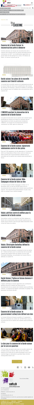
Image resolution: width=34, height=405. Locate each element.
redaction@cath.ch (10, 391)
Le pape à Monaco (4, 12)
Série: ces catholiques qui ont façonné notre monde (12, 14)
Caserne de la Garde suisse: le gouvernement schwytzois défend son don (17, 313)
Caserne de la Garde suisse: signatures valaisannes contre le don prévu (15, 147)
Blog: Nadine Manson (5, 8)
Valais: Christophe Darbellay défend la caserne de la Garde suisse (15, 245)
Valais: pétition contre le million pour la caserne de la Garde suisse (16, 214)
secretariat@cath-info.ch (7, 395)
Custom (22, 404)
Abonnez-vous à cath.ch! (7, 404)
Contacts (20, 401)
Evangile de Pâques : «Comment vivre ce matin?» (11, 10)
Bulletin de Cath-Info (11, 397)
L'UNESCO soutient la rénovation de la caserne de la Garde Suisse (15, 113)
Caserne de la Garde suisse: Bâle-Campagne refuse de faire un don (13, 180)
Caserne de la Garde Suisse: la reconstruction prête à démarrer (13, 46)
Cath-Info (13, 401)
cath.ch (4, 401)
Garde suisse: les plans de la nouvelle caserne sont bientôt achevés (15, 80)
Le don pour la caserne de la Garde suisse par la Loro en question (16, 344)
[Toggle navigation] (31, 2)
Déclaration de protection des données (10, 402)
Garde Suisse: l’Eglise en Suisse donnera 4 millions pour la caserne (16, 279)
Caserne (3, 19)
